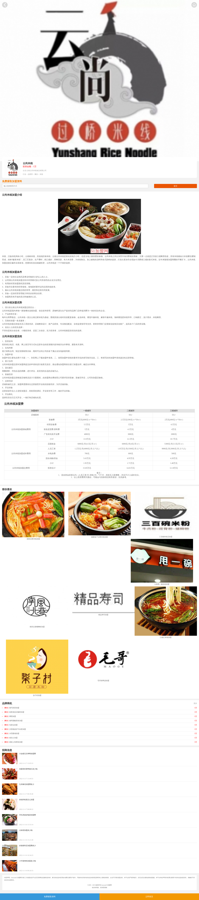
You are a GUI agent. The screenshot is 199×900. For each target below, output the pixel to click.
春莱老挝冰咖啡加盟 (14, 712)
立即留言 (149, 897)
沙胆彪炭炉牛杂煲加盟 (15, 729)
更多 (195, 703)
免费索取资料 (50, 897)
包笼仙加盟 (11, 725)
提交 (175, 186)
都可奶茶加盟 (11, 708)
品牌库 (30, 174)
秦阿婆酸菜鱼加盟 (13, 721)
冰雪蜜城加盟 (11, 733)
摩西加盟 (10, 716)
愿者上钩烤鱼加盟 (13, 742)
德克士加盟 (11, 738)
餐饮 (36, 174)
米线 (41, 174)
